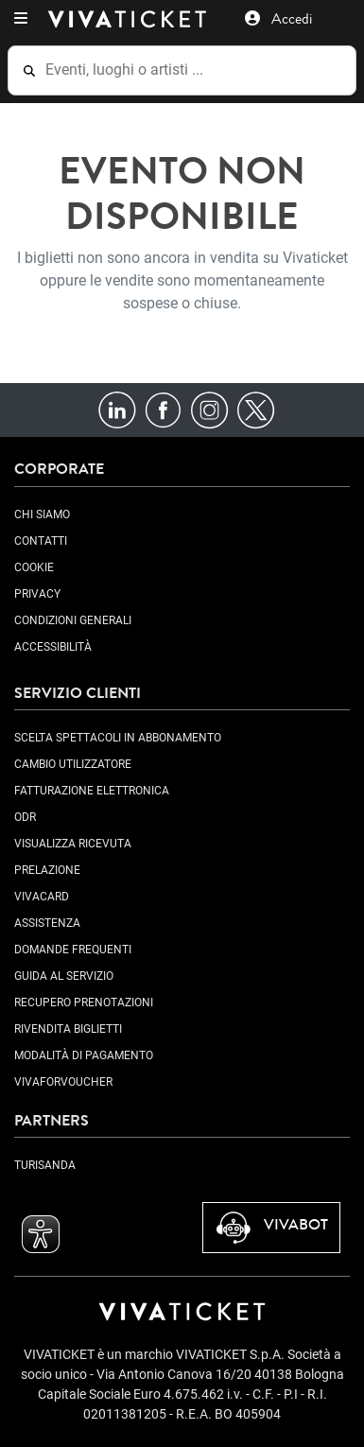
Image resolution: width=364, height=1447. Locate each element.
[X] (255, 409)
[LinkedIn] (116, 409)
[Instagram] (209, 409)
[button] (21, 19)
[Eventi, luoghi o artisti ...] (193, 70)
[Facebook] (163, 409)
